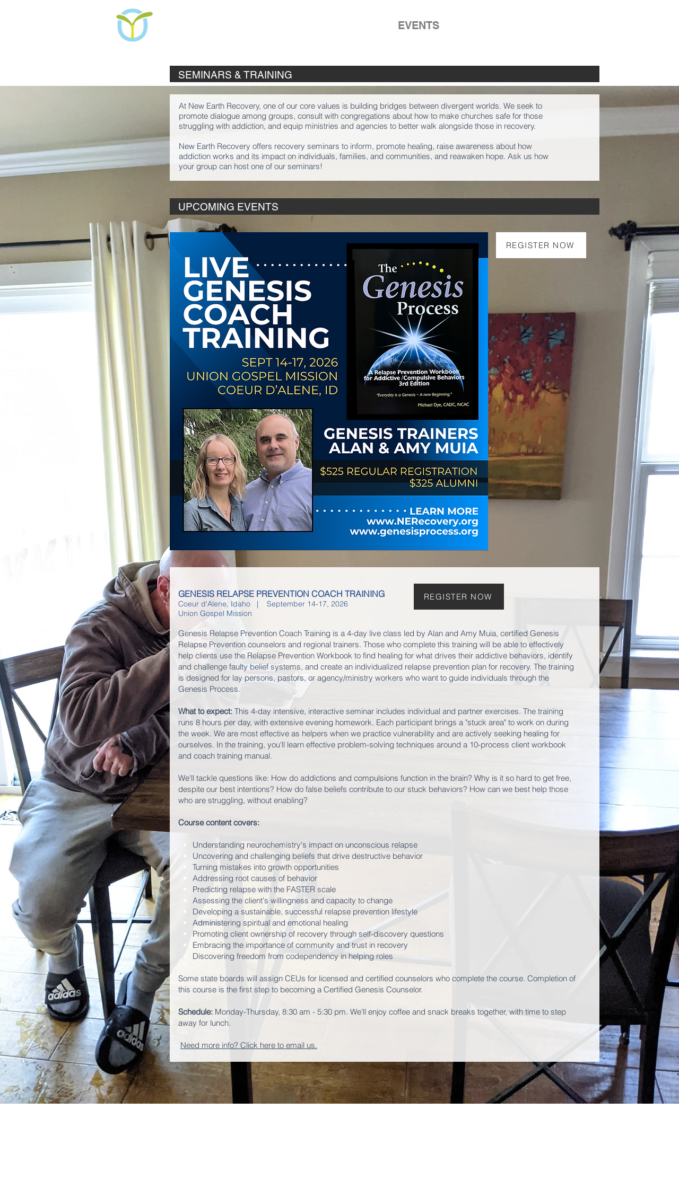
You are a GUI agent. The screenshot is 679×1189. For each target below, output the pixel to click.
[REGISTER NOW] (541, 245)
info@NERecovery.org (461, 1166)
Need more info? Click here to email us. (248, 1045)
